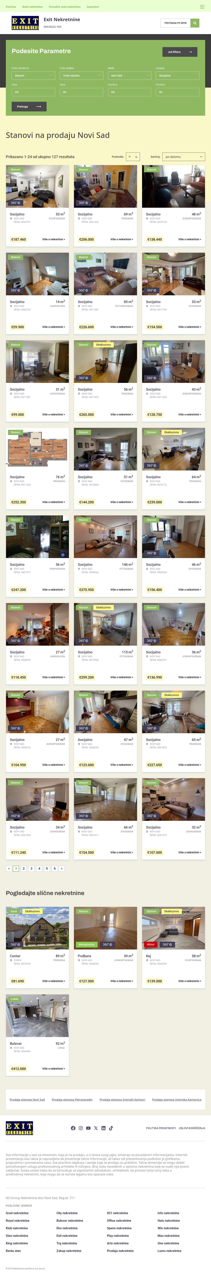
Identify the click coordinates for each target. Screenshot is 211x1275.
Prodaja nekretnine (120, 1250)
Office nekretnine (119, 1219)
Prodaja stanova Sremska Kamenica (176, 1098)
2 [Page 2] (24, 867)
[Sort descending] (136, 155)
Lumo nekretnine (169, 1250)
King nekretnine (17, 1242)
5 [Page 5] (47, 867)
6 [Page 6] (55, 867)
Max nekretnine (169, 1234)
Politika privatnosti (161, 1126)
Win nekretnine (168, 1227)
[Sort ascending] (130, 155)
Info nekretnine (168, 1212)
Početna (11, 6)
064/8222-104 (52, 26)
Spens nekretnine (119, 1227)
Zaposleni (93, 6)
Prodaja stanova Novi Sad (27, 1098)
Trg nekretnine (66, 1242)
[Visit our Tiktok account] (111, 1126)
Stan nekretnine (17, 1234)
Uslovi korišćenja (192, 1126)
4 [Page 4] (39, 867)
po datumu (173, 155)
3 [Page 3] (31, 867)
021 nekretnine (117, 1212)
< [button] (9, 867)
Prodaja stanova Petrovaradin (72, 1098)
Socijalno (165, 74)
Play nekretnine (118, 1234)
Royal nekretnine (18, 1219)
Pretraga (29, 105)
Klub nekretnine (17, 1227)
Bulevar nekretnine (69, 1219)
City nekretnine (67, 1212)
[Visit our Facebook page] (73, 1126)
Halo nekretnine (169, 1219)
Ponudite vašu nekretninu (65, 6)
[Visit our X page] (96, 1126)
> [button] (62, 867)
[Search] (194, 23)
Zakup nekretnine (68, 1250)
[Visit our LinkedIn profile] (103, 1126)
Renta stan (13, 1250)
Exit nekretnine (66, 1234)
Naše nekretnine (32, 6)
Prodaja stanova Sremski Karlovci (122, 1098)
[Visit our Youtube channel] (88, 1126)
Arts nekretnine (118, 1242)
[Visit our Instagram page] (80, 1126)
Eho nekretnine (67, 1227)
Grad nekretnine (17, 1212)
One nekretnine (168, 1242)
